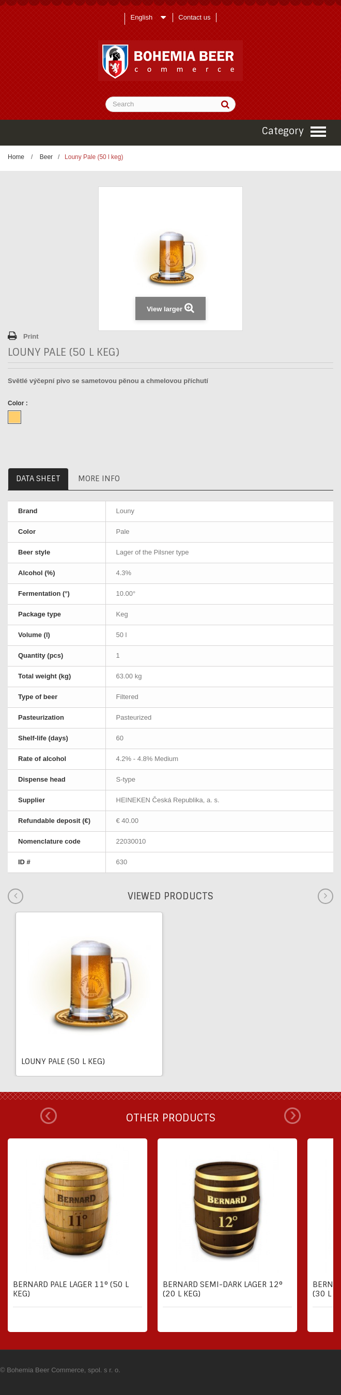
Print (31, 336)
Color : (18, 403)
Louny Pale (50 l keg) (63, 1061)
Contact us (194, 17)
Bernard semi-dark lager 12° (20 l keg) (223, 1289)
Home (16, 157)
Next (292, 1115)
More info (99, 478)
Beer (46, 157)
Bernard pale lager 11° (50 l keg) (71, 1289)
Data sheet (38, 478)
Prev (48, 1115)
